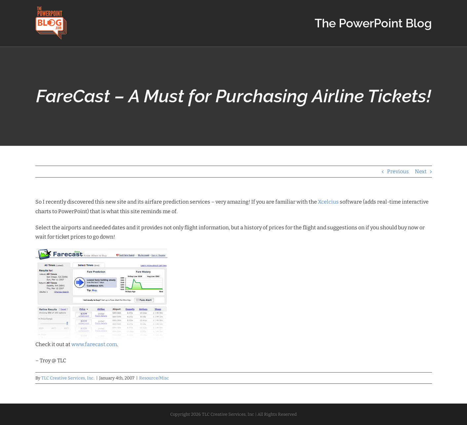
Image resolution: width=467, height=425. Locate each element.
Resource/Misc (154, 378)
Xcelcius (328, 202)
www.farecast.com (94, 344)
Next (421, 171)
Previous (398, 171)
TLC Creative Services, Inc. (68, 378)
